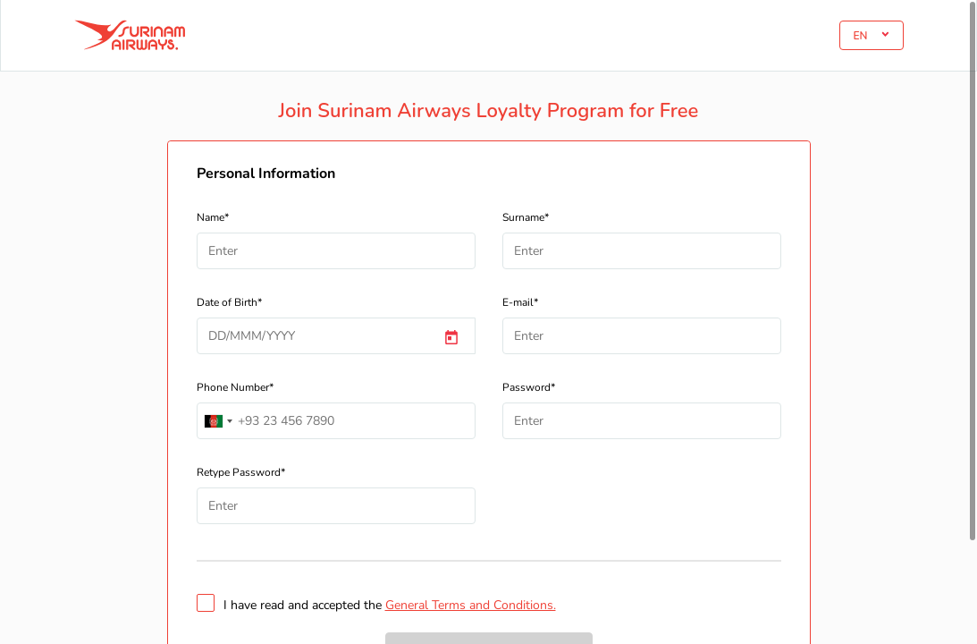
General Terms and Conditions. (470, 605)
